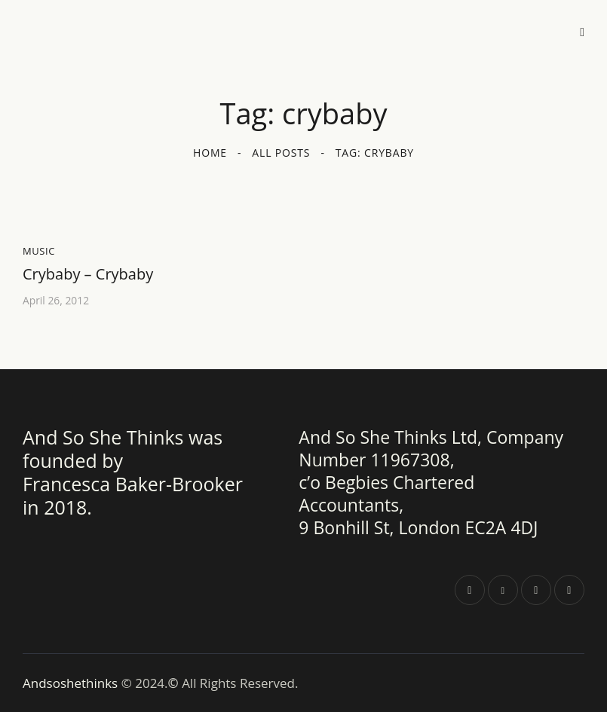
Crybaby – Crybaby (88, 274)
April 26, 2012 (56, 300)
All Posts (281, 152)
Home (210, 152)
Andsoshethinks (72, 682)
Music (39, 251)
